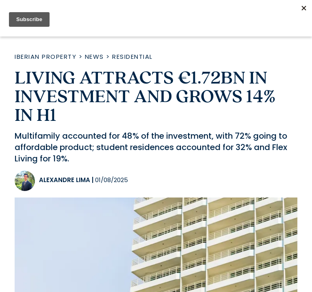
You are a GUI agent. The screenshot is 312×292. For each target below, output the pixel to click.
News (94, 56)
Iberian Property (45, 56)
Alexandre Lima (64, 180)
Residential (132, 56)
